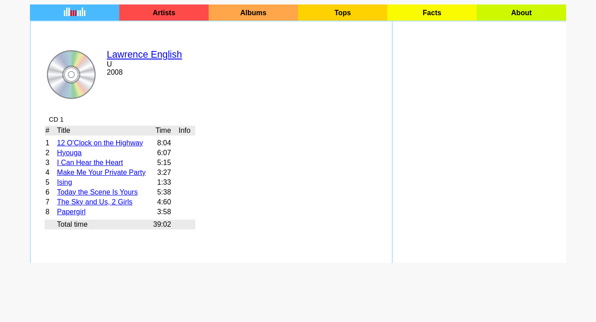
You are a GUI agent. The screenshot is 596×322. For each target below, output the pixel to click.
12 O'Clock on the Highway (100, 143)
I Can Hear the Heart (90, 162)
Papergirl (71, 212)
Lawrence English (144, 54)
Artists (164, 13)
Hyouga (69, 153)
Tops (342, 13)
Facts (432, 13)
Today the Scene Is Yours (97, 192)
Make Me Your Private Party (101, 172)
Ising (64, 182)
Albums (253, 13)
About (521, 13)
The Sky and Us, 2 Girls (95, 202)
